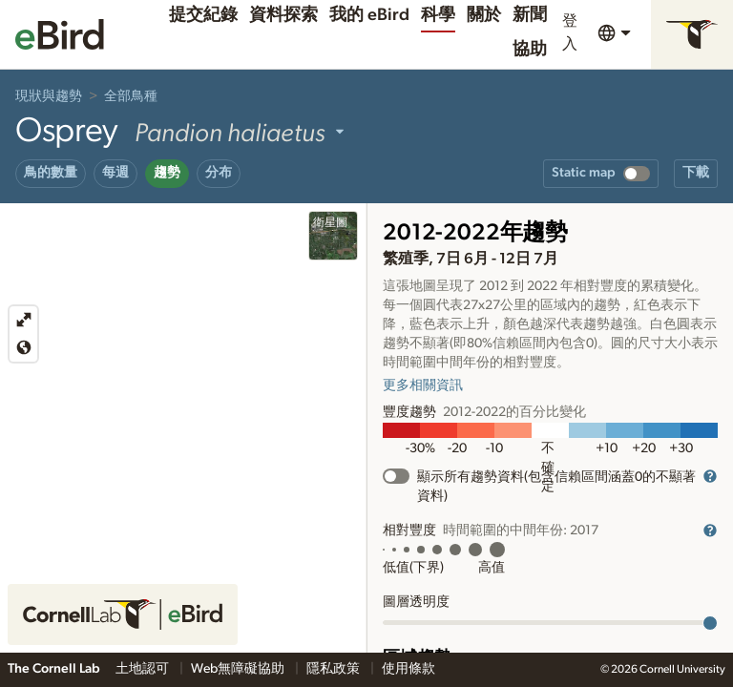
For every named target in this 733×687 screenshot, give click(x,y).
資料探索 (283, 15)
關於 (484, 15)
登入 (569, 32)
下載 (695, 172)
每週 (115, 172)
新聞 (530, 15)
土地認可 (143, 669)
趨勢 (167, 172)
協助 (530, 49)
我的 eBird (369, 15)
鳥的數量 (50, 172)
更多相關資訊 (423, 385)
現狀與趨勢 (48, 96)
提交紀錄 (203, 15)
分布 (218, 172)
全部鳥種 (130, 96)
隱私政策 (334, 669)
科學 (438, 15)
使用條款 (408, 669)
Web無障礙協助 (239, 669)
